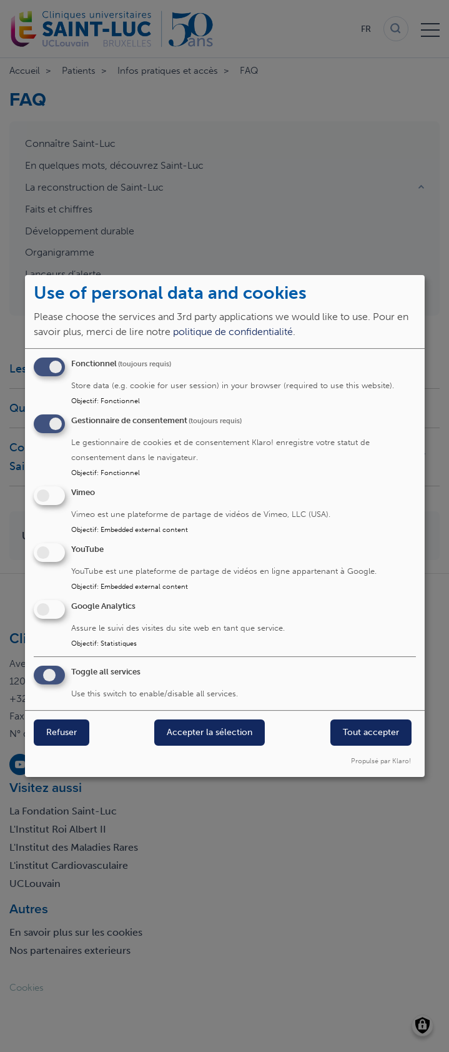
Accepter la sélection (209, 733)
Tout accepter (371, 733)
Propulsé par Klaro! (381, 760)
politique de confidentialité (233, 332)
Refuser (61, 733)
